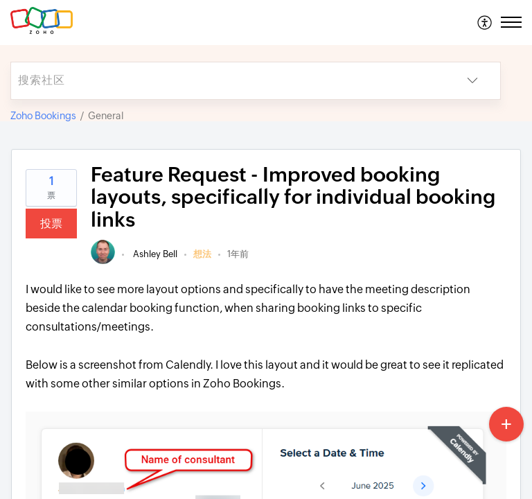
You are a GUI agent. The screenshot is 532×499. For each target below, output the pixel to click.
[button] (485, 22)
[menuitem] (485, 22)
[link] (103, 261)
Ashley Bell (154, 254)
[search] (228, 80)
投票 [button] (51, 223)
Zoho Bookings (43, 115)
